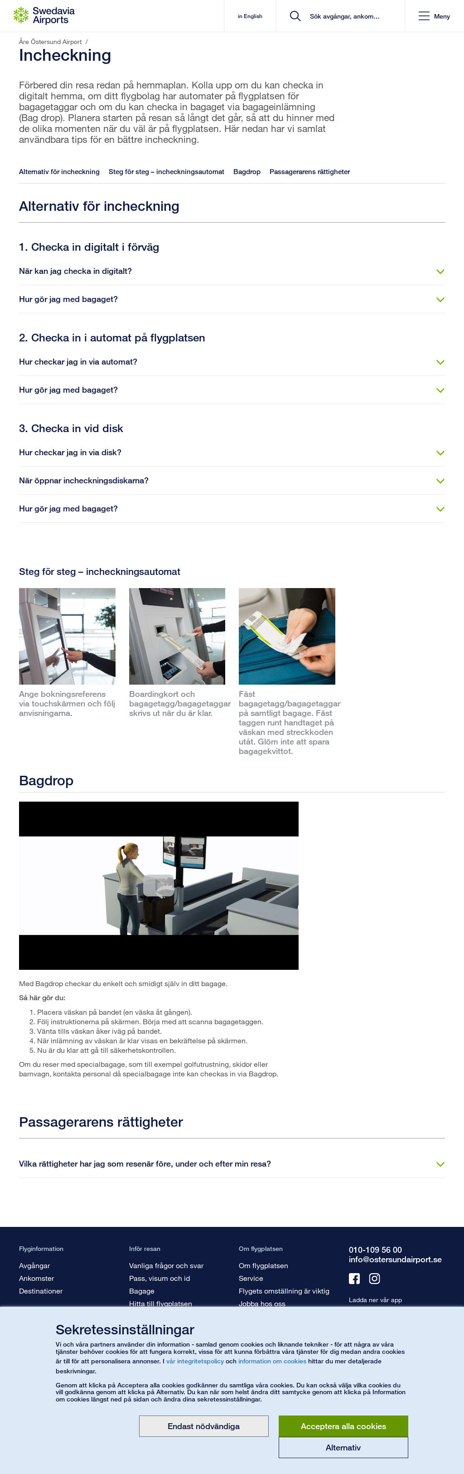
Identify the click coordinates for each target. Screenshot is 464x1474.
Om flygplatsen (263, 1265)
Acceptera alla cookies (343, 1426)
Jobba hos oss (262, 1303)
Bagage (142, 1290)
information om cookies (272, 1361)
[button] (434, 16)
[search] (344, 16)
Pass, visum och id (159, 1278)
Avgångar (34, 1265)
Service (251, 1278)
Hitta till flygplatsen (160, 1303)
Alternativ (343, 1447)
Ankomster (36, 1278)
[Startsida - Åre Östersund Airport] (44, 16)
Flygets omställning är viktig (284, 1290)
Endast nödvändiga (204, 1426)
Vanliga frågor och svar (166, 1265)
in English (250, 16)
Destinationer (41, 1290)
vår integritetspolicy (195, 1361)
